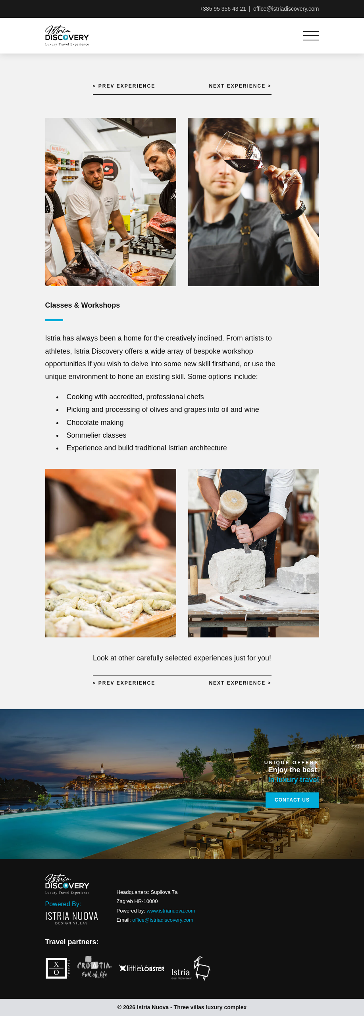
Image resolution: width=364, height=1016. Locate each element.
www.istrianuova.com (170, 911)
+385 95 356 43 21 (223, 9)
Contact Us (292, 800)
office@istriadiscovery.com (286, 9)
